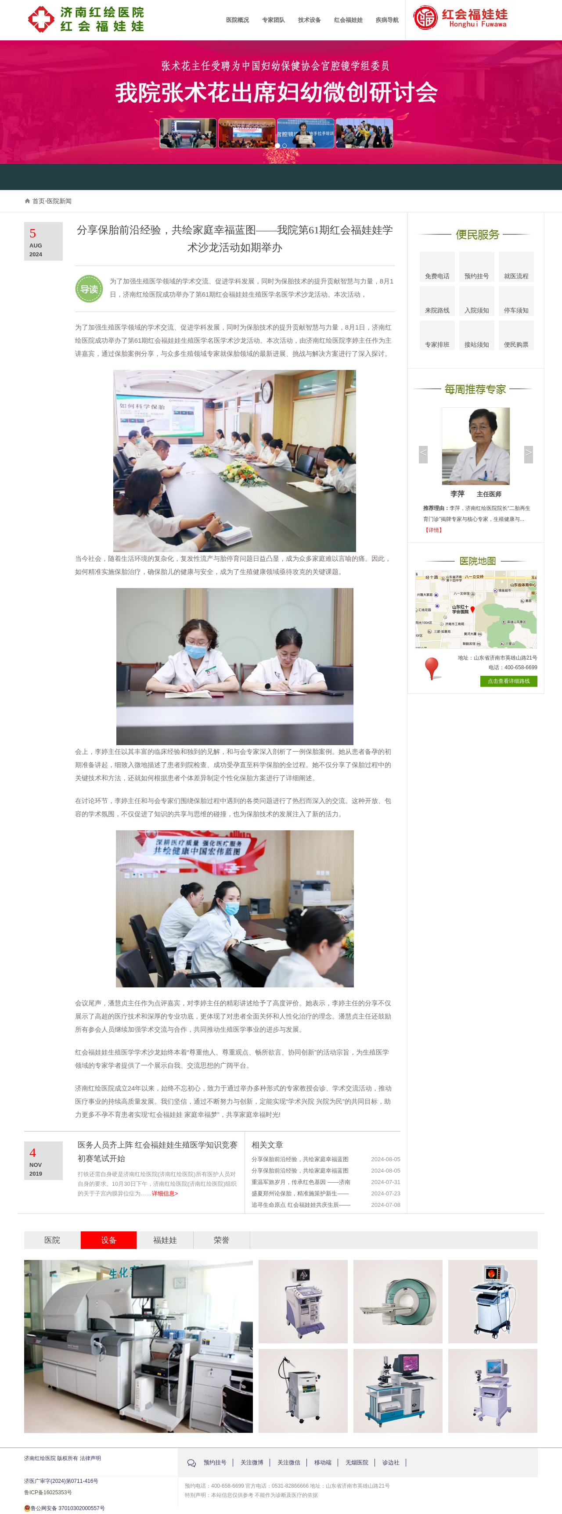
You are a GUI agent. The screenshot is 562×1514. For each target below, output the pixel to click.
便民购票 (516, 337)
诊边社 (391, 1462)
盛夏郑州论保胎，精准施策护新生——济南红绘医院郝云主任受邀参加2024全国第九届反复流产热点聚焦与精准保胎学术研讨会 (301, 1194)
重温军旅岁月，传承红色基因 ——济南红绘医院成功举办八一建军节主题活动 (301, 1182)
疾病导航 (387, 20)
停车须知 (516, 302)
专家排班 (437, 337)
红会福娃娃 (348, 20)
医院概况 (237, 20)
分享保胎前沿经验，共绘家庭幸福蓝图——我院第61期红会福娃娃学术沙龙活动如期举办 (300, 1159)
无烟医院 (357, 1462)
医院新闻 (59, 200)
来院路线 (437, 302)
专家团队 (273, 20)
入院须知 (477, 302)
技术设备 (309, 20)
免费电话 (437, 268)
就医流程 (516, 268)
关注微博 (252, 1462)
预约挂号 (477, 268)
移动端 (322, 1462)
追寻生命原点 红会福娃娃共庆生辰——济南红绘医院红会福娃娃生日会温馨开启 (301, 1205)
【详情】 (433, 530)
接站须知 (477, 336)
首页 (38, 200)
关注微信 (288, 1462)
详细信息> (165, 1193)
